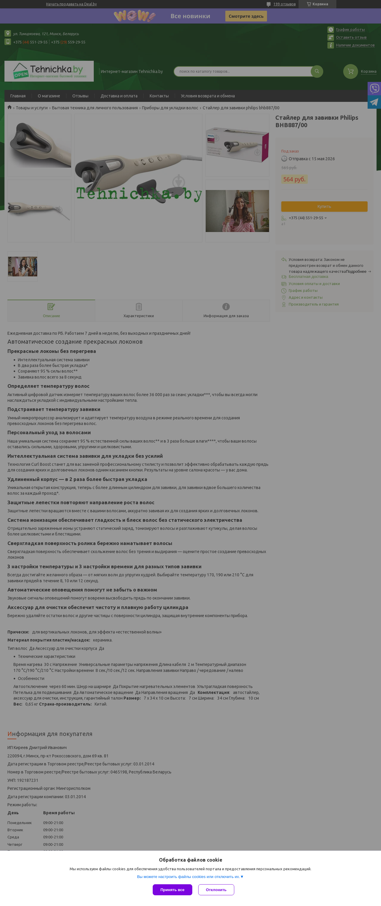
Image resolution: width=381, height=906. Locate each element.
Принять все (172, 890)
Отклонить (216, 890)
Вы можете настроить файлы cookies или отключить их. (188, 876)
